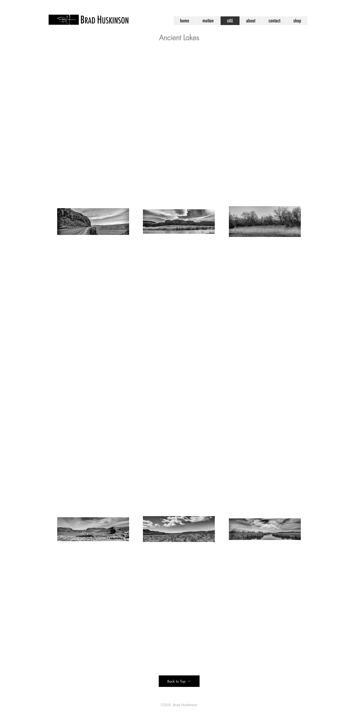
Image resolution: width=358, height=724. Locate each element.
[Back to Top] (179, 681)
